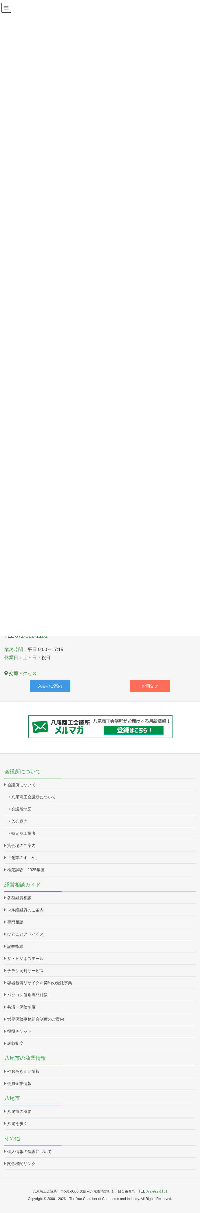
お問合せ (150, 686)
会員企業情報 (19, 1083)
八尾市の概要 (19, 1111)
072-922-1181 (31, 636)
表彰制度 (15, 1043)
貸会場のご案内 (21, 845)
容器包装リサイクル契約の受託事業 (39, 982)
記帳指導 (15, 946)
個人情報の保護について (29, 1151)
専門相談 (15, 922)
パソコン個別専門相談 (27, 995)
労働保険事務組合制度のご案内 (35, 1019)
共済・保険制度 (21, 1007)
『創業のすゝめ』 (23, 857)
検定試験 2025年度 (26, 869)
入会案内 (19, 821)
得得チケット (19, 1031)
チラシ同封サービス (25, 970)
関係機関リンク (21, 1163)
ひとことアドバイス (25, 934)
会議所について (21, 785)
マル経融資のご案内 (25, 910)
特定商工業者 (23, 833)
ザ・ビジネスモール (25, 958)
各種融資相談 (19, 897)
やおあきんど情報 (23, 1071)
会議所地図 (21, 809)
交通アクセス (20, 673)
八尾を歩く (17, 1123)
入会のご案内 (50, 686)
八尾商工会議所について (33, 797)
